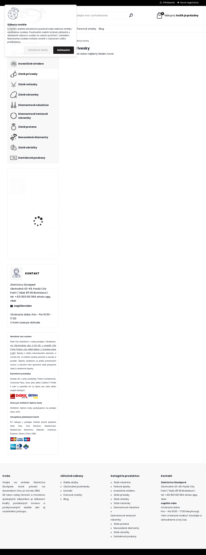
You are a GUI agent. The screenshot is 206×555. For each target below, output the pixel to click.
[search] (131, 15)
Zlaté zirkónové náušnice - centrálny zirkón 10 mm (42, 210)
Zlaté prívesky (82, 40)
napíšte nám (23, 306)
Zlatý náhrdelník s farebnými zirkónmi (39, 238)
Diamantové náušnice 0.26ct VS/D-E (40, 183)
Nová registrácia (189, 2)
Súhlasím (63, 50)
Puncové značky (86, 28)
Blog (101, 28)
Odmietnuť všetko (38, 50)
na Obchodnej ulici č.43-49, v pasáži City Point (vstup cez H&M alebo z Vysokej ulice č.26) (33, 349)
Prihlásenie (169, 2)
